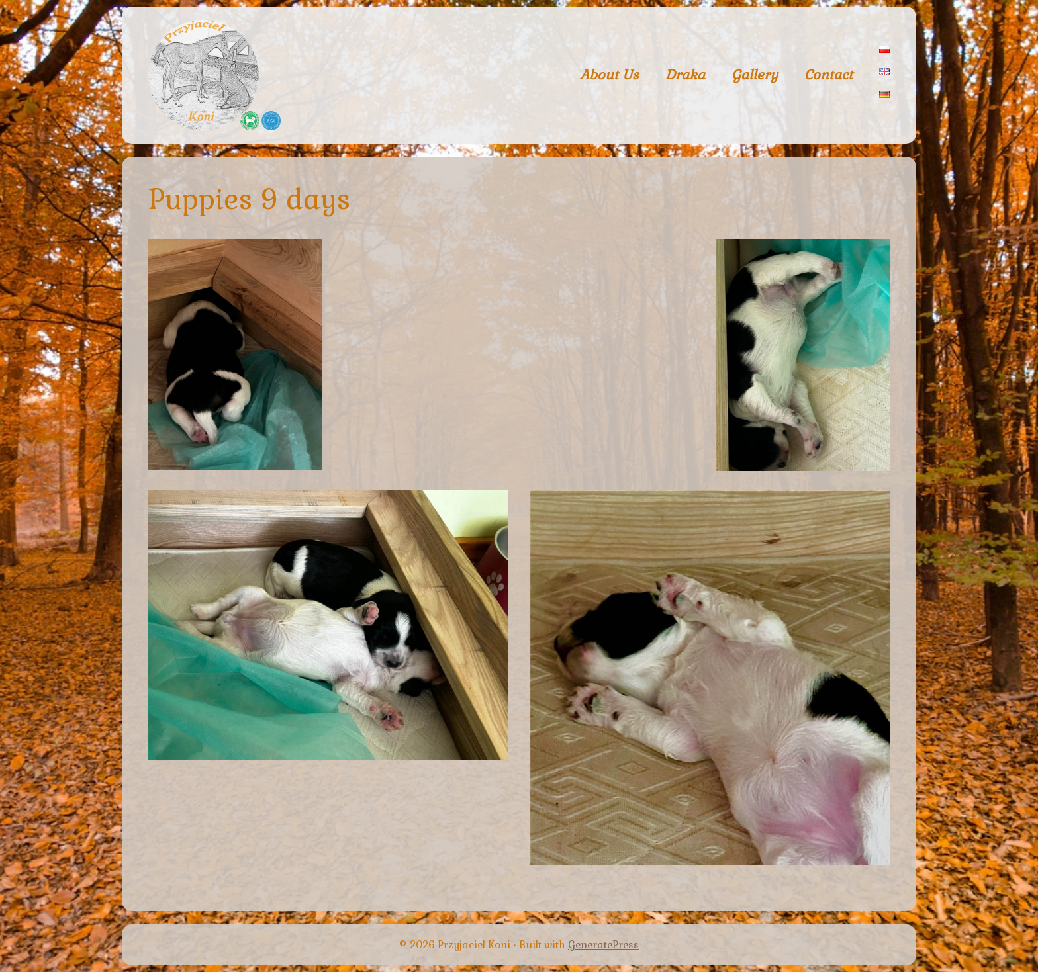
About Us (609, 74)
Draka (685, 74)
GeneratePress (603, 944)
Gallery (754, 74)
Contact (828, 74)
